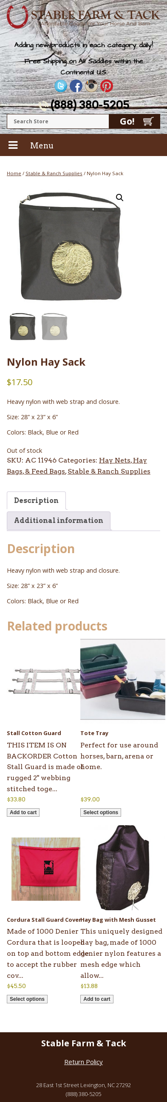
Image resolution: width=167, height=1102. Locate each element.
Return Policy (83, 1061)
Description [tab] (36, 501)
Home (14, 173)
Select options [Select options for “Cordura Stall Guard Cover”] (27, 999)
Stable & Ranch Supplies (53, 173)
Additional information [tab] (58, 521)
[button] (119, 197)
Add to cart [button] (23, 812)
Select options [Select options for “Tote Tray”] (100, 812)
